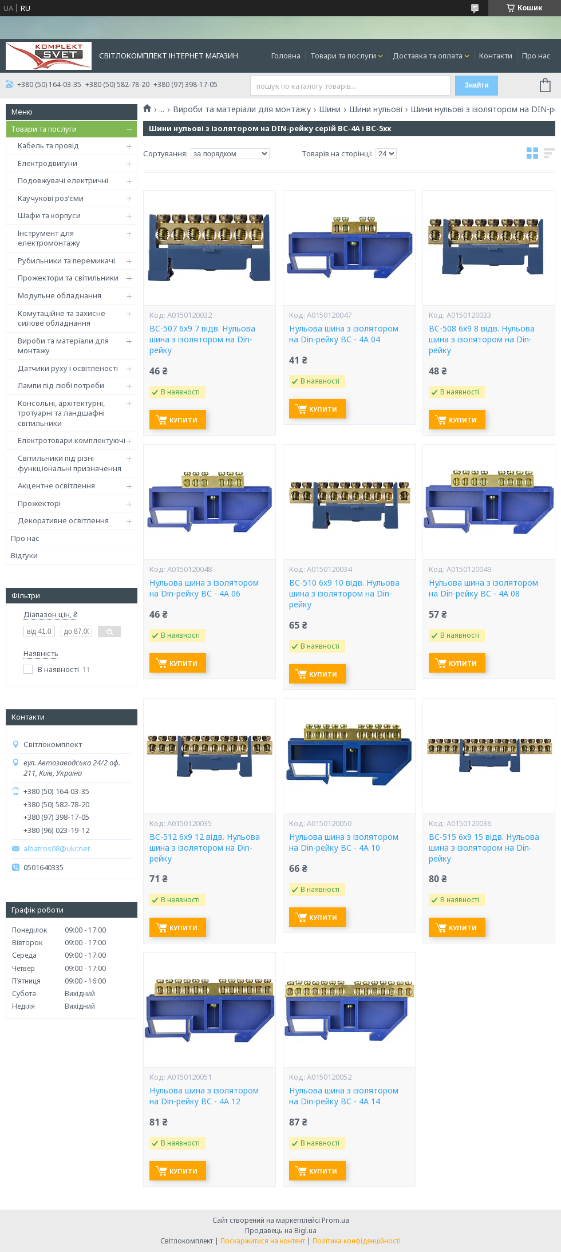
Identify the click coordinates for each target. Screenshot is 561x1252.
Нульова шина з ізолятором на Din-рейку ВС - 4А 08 (483, 588)
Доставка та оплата (428, 55)
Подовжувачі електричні (63, 180)
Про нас (536, 55)
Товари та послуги (343, 55)
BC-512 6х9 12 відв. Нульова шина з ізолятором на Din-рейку (204, 848)
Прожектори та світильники (68, 277)
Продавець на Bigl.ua (281, 1230)
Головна (286, 55)
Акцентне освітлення (56, 485)
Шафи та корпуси (49, 215)
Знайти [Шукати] (476, 85)
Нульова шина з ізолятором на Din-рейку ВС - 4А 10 (343, 842)
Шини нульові (375, 109)
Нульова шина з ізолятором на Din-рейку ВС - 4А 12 (204, 1096)
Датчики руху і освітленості (68, 368)
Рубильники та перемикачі (66, 260)
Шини (330, 109)
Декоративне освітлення (63, 520)
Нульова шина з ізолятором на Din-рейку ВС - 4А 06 (204, 588)
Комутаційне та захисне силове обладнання (61, 318)
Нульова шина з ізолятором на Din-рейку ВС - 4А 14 (343, 1096)
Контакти (495, 55)
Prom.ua (335, 1220)
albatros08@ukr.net (56, 849)
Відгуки (24, 555)
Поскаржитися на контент (262, 1241)
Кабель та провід (48, 145)
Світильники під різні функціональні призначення (69, 463)
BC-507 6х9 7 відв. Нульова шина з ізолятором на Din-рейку (202, 339)
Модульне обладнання (59, 295)
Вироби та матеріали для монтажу (63, 345)
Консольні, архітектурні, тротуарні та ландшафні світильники (61, 413)
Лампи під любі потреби (61, 385)
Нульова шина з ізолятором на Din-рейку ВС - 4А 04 (343, 334)
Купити (183, 420)
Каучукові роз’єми (51, 198)
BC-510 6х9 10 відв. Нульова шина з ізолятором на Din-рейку (344, 594)
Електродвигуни (47, 163)
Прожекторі (39, 503)
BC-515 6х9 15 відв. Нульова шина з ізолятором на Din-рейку (484, 848)
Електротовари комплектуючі (71, 440)
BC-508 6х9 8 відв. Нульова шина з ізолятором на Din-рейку (482, 339)
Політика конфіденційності (357, 1241)
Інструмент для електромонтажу (49, 238)
